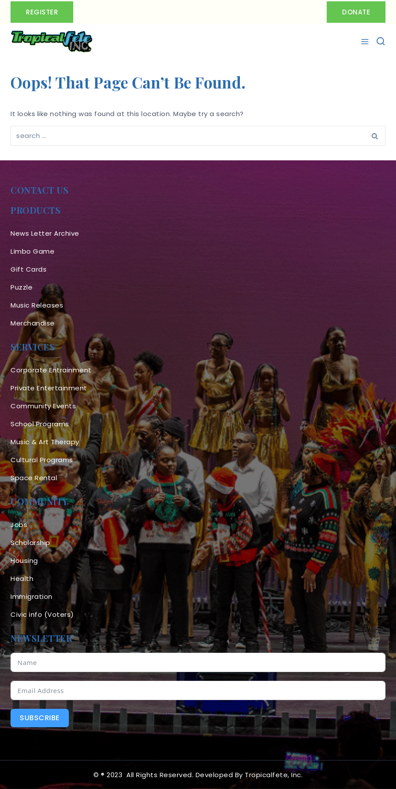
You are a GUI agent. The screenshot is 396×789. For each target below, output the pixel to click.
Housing (24, 560)
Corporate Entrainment (51, 370)
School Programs (40, 423)
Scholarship (30, 542)
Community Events (43, 405)
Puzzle (21, 287)
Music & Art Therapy (45, 441)
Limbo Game (32, 251)
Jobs (19, 524)
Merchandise (33, 323)
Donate (356, 12)
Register (42, 12)
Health (22, 578)
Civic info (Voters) (42, 614)
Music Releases (37, 305)
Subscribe (40, 718)
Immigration (32, 596)
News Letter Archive (45, 233)
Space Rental (34, 477)
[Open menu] (365, 41)
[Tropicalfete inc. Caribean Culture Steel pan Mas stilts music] (52, 41)
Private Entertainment (49, 388)
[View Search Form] (380, 41)
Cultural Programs (42, 459)
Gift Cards (28, 269)
